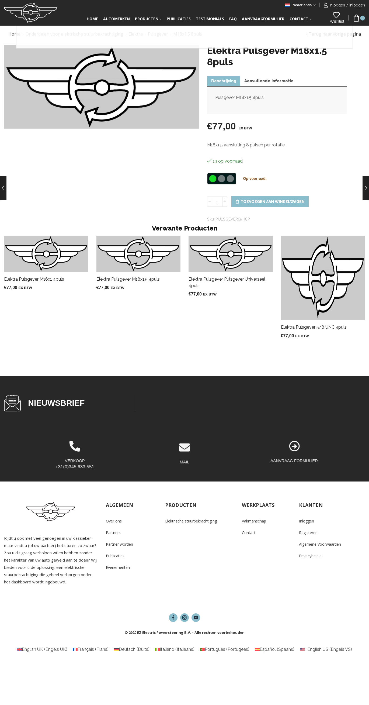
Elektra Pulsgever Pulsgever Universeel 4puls (227, 282)
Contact (301, 18)
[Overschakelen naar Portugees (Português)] (224, 649)
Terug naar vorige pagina (335, 34)
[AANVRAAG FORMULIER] (361, 446)
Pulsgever (158, 34)
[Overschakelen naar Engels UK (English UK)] (42, 649)
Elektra (135, 34)
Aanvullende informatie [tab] (269, 80)
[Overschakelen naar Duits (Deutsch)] (131, 649)
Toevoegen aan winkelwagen (273, 202)
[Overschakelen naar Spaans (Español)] (274, 649)
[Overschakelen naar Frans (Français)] (90, 649)
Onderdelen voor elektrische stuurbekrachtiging (74, 34)
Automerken (116, 18)
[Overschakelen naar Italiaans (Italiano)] (174, 649)
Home (92, 18)
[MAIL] (184, 467)
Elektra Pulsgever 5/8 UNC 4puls (314, 327)
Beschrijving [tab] (223, 80)
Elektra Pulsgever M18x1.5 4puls (128, 279)
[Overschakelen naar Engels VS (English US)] (326, 649)
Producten (148, 18)
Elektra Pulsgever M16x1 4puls (34, 279)
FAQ (233, 18)
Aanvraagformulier (263, 18)
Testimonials (210, 18)
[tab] (223, 81)
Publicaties (179, 18)
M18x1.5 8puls (187, 34)
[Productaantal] (217, 202)
